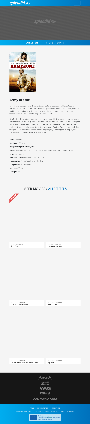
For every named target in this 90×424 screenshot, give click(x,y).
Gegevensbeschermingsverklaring (46, 411)
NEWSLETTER (42, 408)
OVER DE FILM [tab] (32, 43)
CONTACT (56, 408)
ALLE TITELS (57, 189)
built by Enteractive (67, 411)
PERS (32, 408)
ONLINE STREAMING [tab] (55, 43)
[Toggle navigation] (77, 3)
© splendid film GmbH (23, 411)
